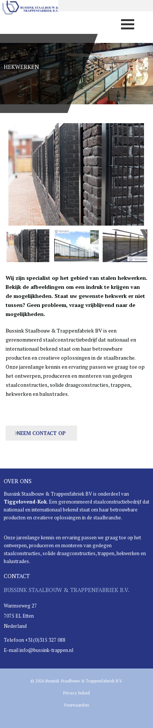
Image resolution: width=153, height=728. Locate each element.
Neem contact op (41, 433)
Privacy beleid (76, 693)
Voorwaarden (76, 705)
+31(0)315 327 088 (45, 639)
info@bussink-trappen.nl (46, 650)
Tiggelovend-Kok (25, 501)
